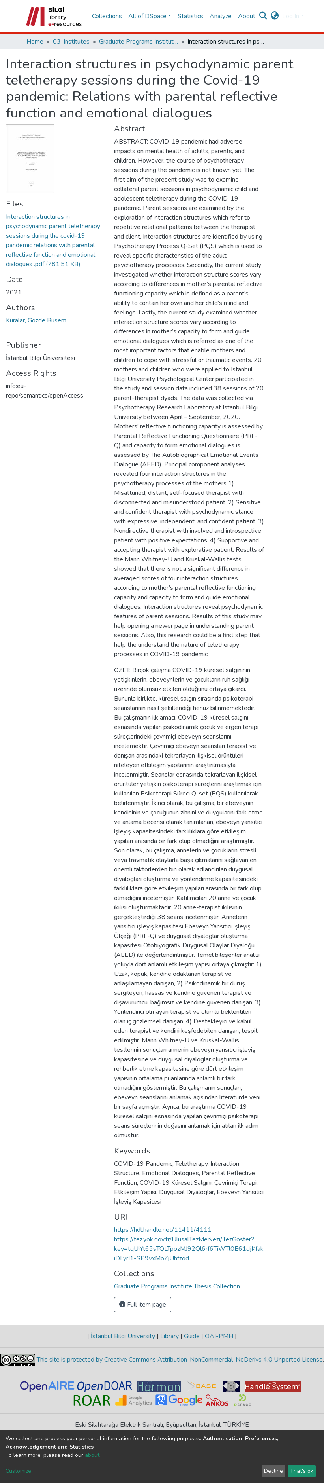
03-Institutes (71, 41)
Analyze (221, 16)
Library (169, 1336)
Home (34, 41)
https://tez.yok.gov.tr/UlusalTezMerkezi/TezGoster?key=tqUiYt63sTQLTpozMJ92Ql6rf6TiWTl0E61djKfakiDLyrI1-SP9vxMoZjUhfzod (189, 1249)
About (246, 16)
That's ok (301, 1471)
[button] (275, 16)
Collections (107, 16)
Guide (191, 1336)
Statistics (190, 16)
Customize (18, 1471)
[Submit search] (263, 16)
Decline (273, 1471)
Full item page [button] (142, 1304)
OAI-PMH (219, 1336)
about (92, 1455)
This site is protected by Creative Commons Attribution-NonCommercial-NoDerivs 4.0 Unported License (179, 1359)
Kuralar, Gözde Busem (36, 320)
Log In (290, 16)
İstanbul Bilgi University (123, 1336)
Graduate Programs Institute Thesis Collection (138, 41)
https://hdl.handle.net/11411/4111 (163, 1229)
